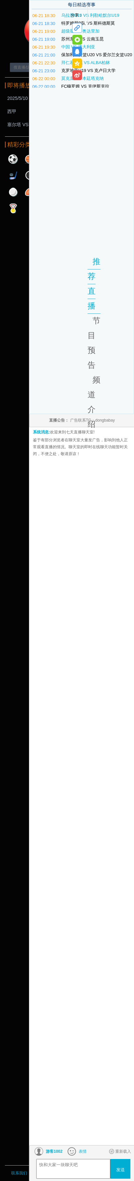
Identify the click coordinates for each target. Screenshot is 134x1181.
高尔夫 (13, 192)
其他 (13, 208)
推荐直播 (94, 283)
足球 (13, 159)
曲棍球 (13, 175)
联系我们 (19, 1173)
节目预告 (94, 342)
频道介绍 (94, 401)
